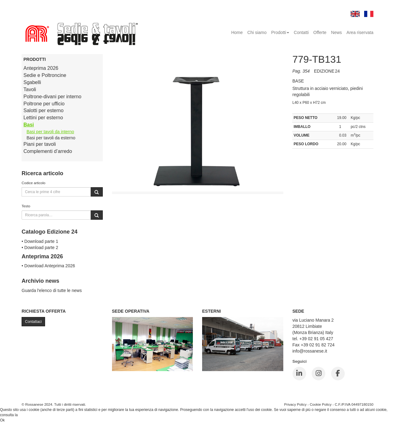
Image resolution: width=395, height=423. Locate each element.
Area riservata (360, 32)
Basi (28, 124)
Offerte (319, 32)
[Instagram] (318, 373)
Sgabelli (32, 82)
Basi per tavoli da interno (50, 131)
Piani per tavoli (39, 144)
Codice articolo (33, 183)
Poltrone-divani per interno (52, 96)
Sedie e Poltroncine (44, 75)
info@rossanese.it (310, 351)
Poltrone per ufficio (43, 103)
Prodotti (280, 32)
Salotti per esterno (43, 110)
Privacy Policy (295, 404)
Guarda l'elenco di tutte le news (52, 290)
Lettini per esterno (43, 117)
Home (237, 32)
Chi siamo (257, 32)
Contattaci (33, 321)
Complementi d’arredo (47, 151)
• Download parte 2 (40, 247)
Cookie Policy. (30, 415)
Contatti (301, 32)
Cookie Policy (321, 404)
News (336, 32)
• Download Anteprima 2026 (48, 265)
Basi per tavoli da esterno (51, 137)
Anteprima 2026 (40, 68)
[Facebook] (338, 373)
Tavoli (29, 89)
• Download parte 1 (40, 241)
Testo (26, 206)
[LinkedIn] (299, 373)
